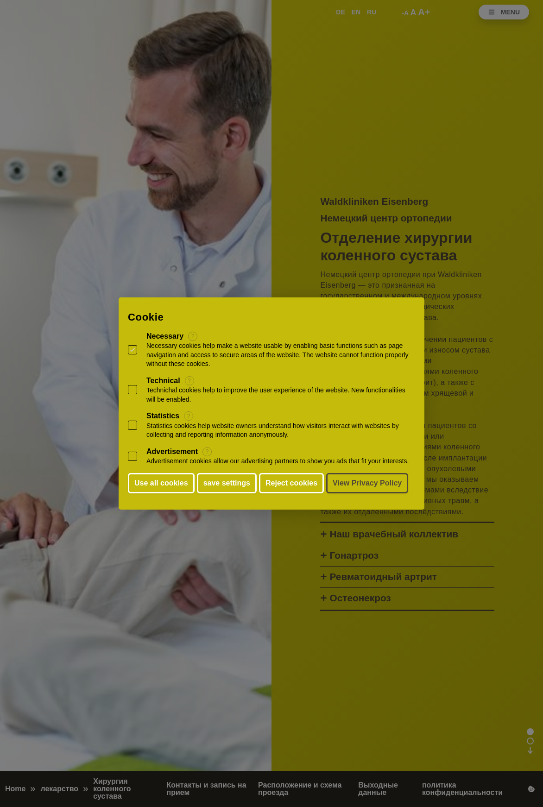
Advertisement (172, 451)
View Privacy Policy (367, 483)
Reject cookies (291, 483)
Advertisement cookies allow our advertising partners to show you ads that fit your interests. (277, 461)
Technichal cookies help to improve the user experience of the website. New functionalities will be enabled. (275, 394)
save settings (226, 483)
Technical (163, 381)
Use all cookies (161, 483)
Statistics (162, 416)
